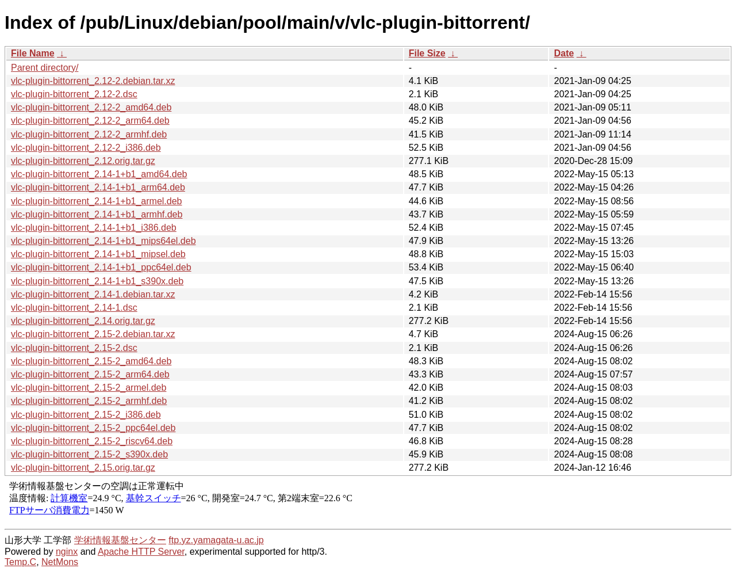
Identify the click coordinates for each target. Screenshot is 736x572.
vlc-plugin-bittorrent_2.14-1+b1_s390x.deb (97, 281)
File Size (427, 53)
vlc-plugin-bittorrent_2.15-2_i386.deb (86, 415)
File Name (33, 53)
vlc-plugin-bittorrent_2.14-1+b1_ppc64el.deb (101, 267)
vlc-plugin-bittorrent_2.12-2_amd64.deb (91, 107)
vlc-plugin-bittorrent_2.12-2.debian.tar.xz (93, 81)
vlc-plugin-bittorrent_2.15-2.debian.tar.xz (93, 334)
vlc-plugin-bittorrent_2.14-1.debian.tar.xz (93, 294)
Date (564, 53)
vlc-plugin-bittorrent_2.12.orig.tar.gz (83, 161)
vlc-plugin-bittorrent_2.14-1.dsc (74, 307)
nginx (67, 551)
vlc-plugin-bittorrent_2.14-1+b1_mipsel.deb (98, 254)
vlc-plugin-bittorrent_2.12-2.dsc (74, 94)
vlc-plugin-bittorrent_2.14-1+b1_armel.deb (96, 201)
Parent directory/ (44, 68)
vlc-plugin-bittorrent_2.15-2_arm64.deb (90, 374)
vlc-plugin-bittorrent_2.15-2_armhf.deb (89, 401)
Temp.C (20, 562)
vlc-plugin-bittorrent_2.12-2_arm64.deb (90, 120)
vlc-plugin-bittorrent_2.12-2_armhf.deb (89, 134)
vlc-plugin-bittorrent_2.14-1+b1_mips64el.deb (103, 241)
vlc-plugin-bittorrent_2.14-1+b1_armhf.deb (96, 214)
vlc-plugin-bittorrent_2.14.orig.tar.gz (83, 321)
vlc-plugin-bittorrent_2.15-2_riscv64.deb (91, 441)
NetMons (59, 562)
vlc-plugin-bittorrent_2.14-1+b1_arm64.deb (98, 187)
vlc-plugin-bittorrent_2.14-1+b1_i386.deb (94, 227)
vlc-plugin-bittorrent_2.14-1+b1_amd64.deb (99, 174)
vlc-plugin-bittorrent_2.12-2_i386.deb (86, 147)
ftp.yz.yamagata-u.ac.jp (215, 540)
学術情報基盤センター (120, 540)
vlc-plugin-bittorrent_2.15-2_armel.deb (88, 387)
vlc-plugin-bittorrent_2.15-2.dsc (74, 348)
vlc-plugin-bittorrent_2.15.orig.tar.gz (83, 467)
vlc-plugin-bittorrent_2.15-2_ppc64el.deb (93, 428)
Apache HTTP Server (141, 551)
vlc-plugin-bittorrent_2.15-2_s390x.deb (89, 454)
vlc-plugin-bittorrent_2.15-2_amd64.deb (91, 361)
